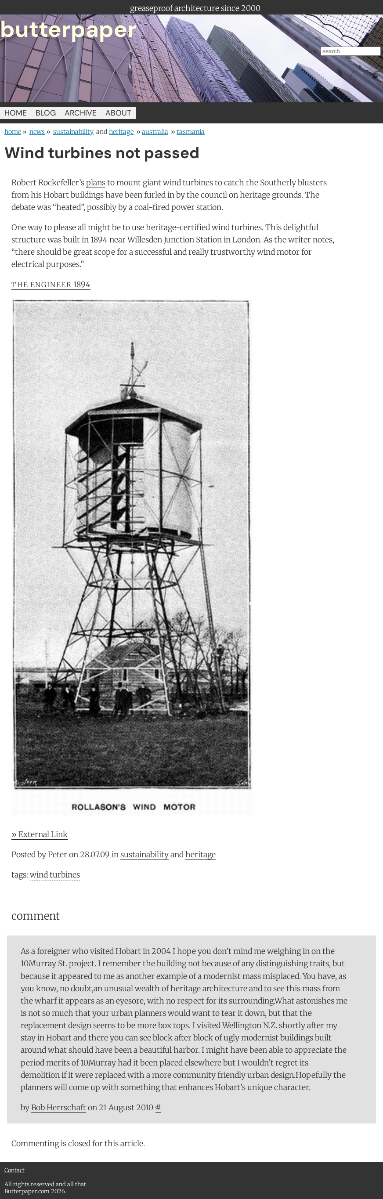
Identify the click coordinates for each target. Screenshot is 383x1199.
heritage (121, 132)
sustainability (73, 132)
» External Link (39, 834)
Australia (155, 132)
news (37, 132)
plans (95, 183)
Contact (14, 1170)
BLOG (46, 113)
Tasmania (191, 132)
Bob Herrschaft (58, 1107)
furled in (159, 195)
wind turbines (55, 875)
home (12, 132)
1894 (50, 284)
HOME (15, 113)
